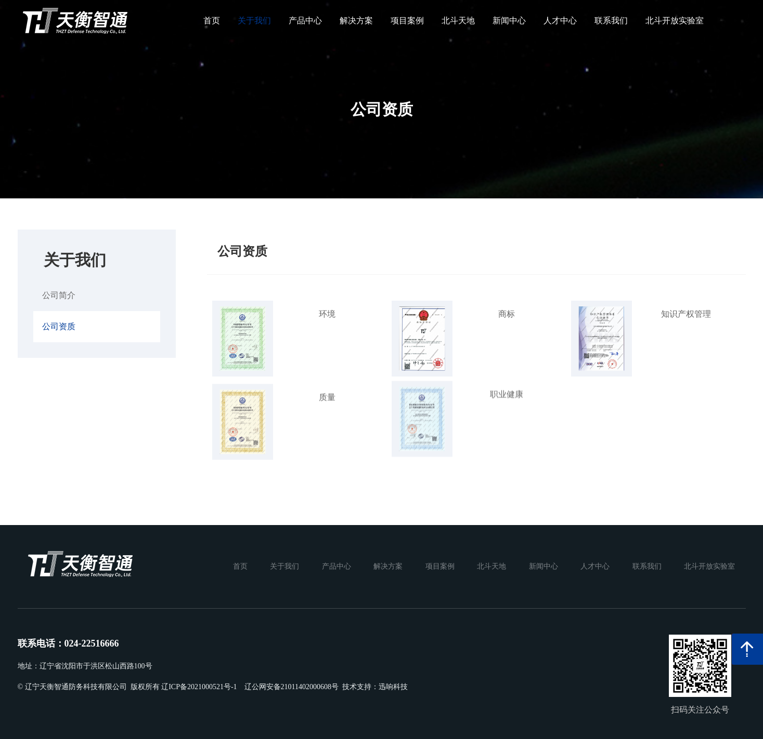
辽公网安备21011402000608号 (291, 687)
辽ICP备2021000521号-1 (199, 687)
